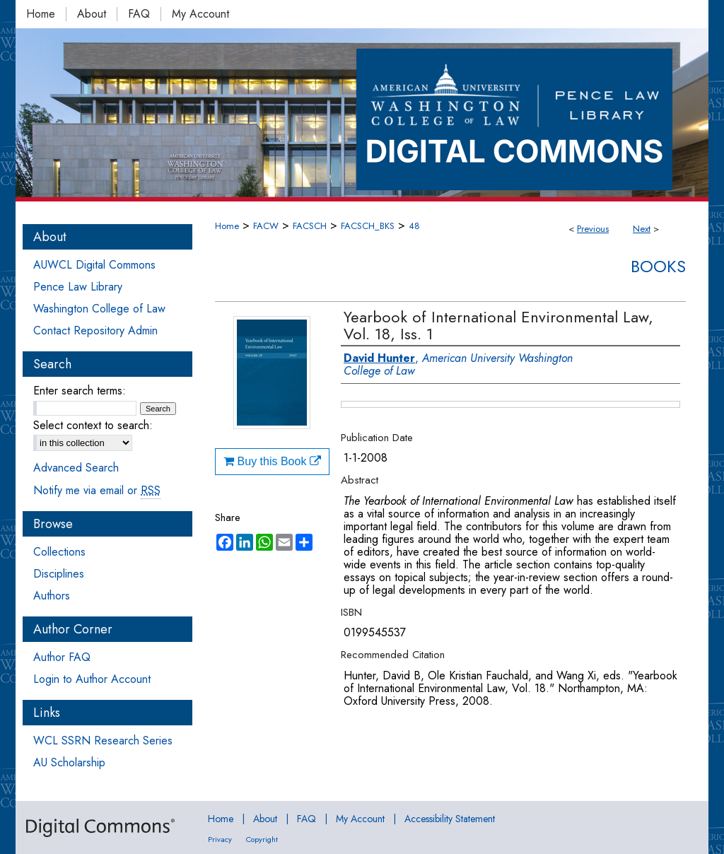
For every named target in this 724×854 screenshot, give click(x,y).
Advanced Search (76, 468)
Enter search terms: (79, 390)
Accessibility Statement (449, 819)
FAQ (306, 819)
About (265, 819)
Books (658, 266)
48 (414, 226)
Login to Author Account (92, 679)
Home (227, 226)
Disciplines (58, 574)
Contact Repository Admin (95, 330)
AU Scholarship (69, 762)
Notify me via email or (96, 490)
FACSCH (310, 226)
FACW (266, 226)
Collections (59, 552)
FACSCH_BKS (368, 226)
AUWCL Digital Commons (94, 265)
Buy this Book (272, 461)
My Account (360, 819)
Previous (593, 228)
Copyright (262, 839)
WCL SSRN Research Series (103, 740)
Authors (51, 595)
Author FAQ (61, 657)
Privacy (220, 839)
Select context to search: (93, 425)
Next (641, 228)
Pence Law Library (77, 287)
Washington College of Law (99, 308)
